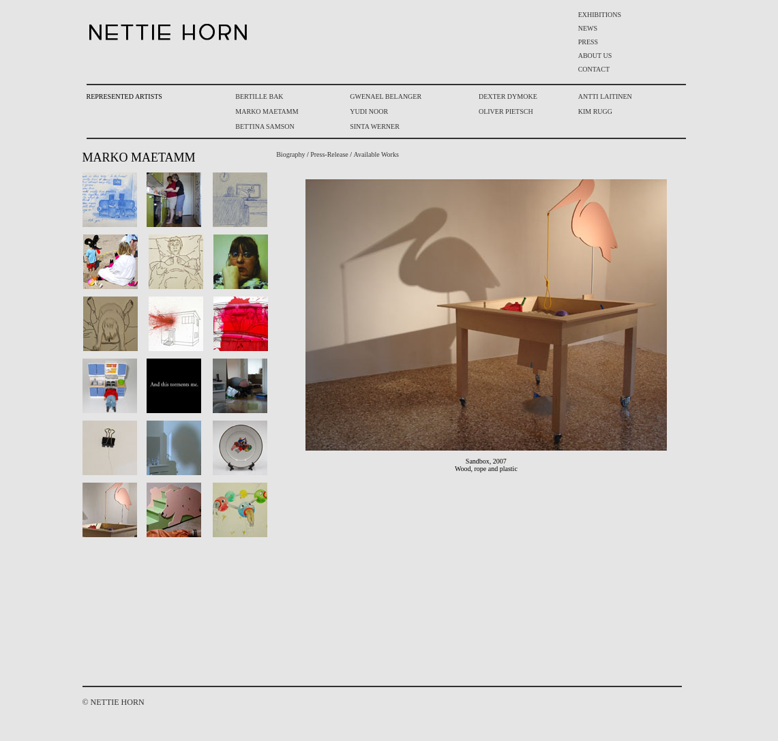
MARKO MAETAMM (266, 111)
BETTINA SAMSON (264, 126)
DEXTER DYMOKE (508, 96)
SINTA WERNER (375, 126)
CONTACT (594, 69)
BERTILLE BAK (259, 96)
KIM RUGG (595, 111)
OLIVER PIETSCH (506, 111)
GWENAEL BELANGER (385, 96)
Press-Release (329, 154)
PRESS (588, 42)
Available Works (376, 154)
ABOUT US (595, 55)
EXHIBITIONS (599, 14)
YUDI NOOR (369, 111)
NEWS (587, 28)
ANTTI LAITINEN (605, 96)
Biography (290, 154)
